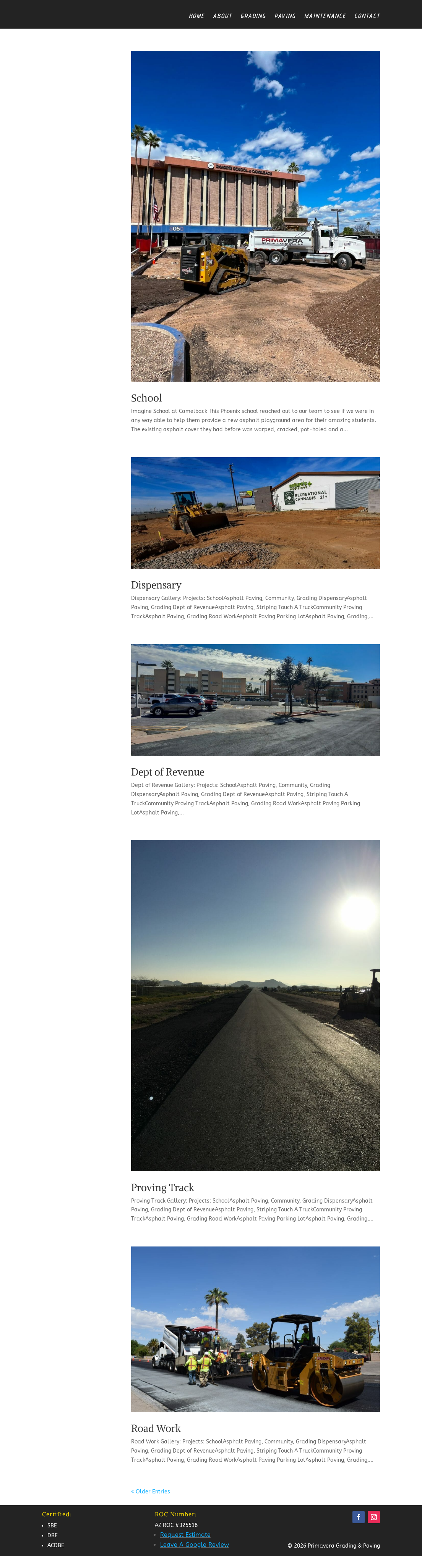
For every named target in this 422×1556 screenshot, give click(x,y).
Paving (285, 15)
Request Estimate (185, 1534)
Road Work (156, 1428)
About (222, 15)
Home (197, 15)
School (146, 398)
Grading (253, 15)
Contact (367, 15)
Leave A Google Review (194, 1544)
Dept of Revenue (168, 772)
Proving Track (162, 1187)
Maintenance (325, 15)
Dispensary (156, 585)
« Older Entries (150, 1491)
